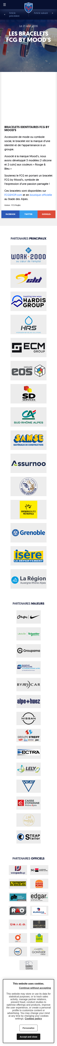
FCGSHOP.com (13, 195)
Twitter (28, 214)
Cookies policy (33, 1018)
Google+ (46, 214)
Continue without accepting (35, 988)
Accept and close (28, 1037)
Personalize (29, 1028)
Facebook (10, 214)
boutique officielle (41, 195)
